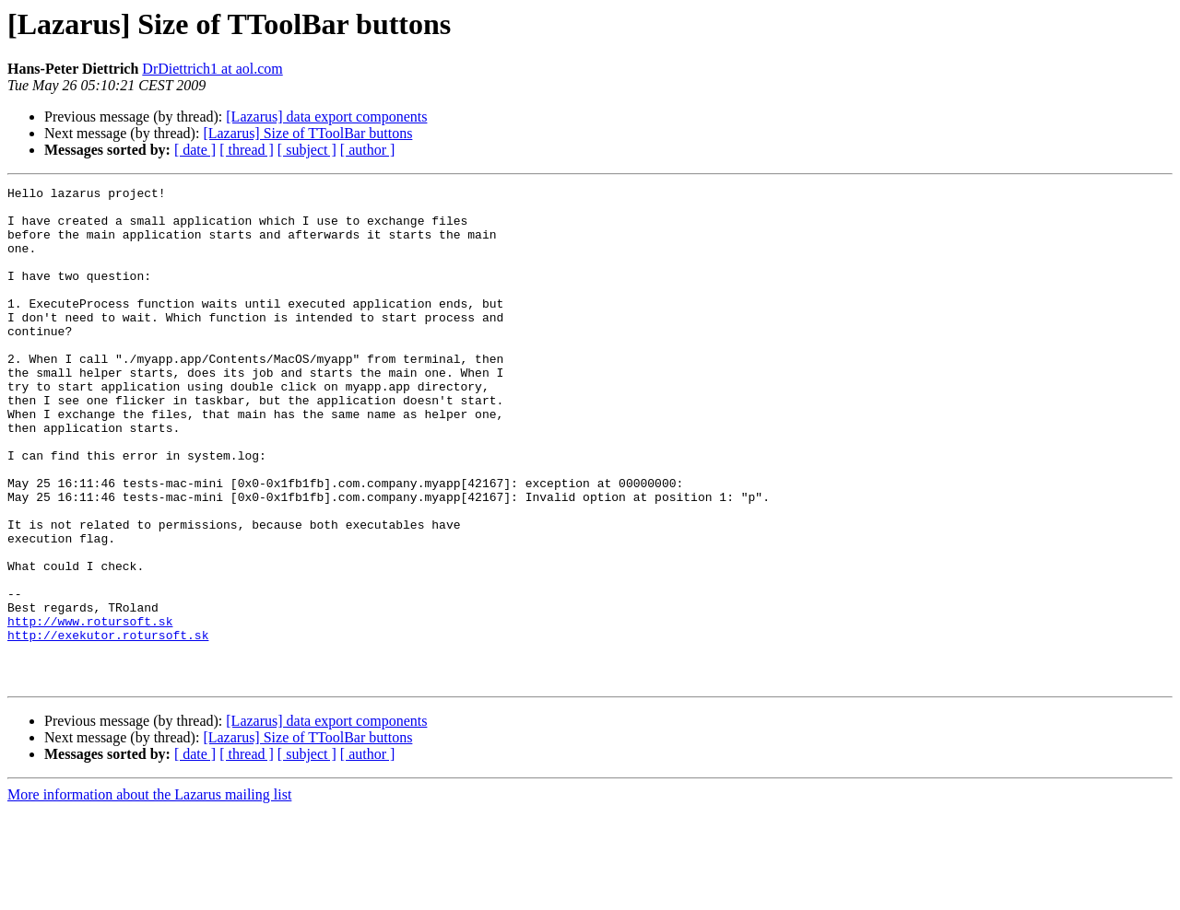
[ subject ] (306, 150)
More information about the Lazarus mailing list (149, 894)
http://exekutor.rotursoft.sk (107, 726)
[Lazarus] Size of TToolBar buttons (307, 133)
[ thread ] (246, 150)
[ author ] (367, 150)
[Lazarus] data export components (326, 116)
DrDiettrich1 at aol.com (212, 68)
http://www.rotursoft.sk (89, 709)
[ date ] (195, 150)
